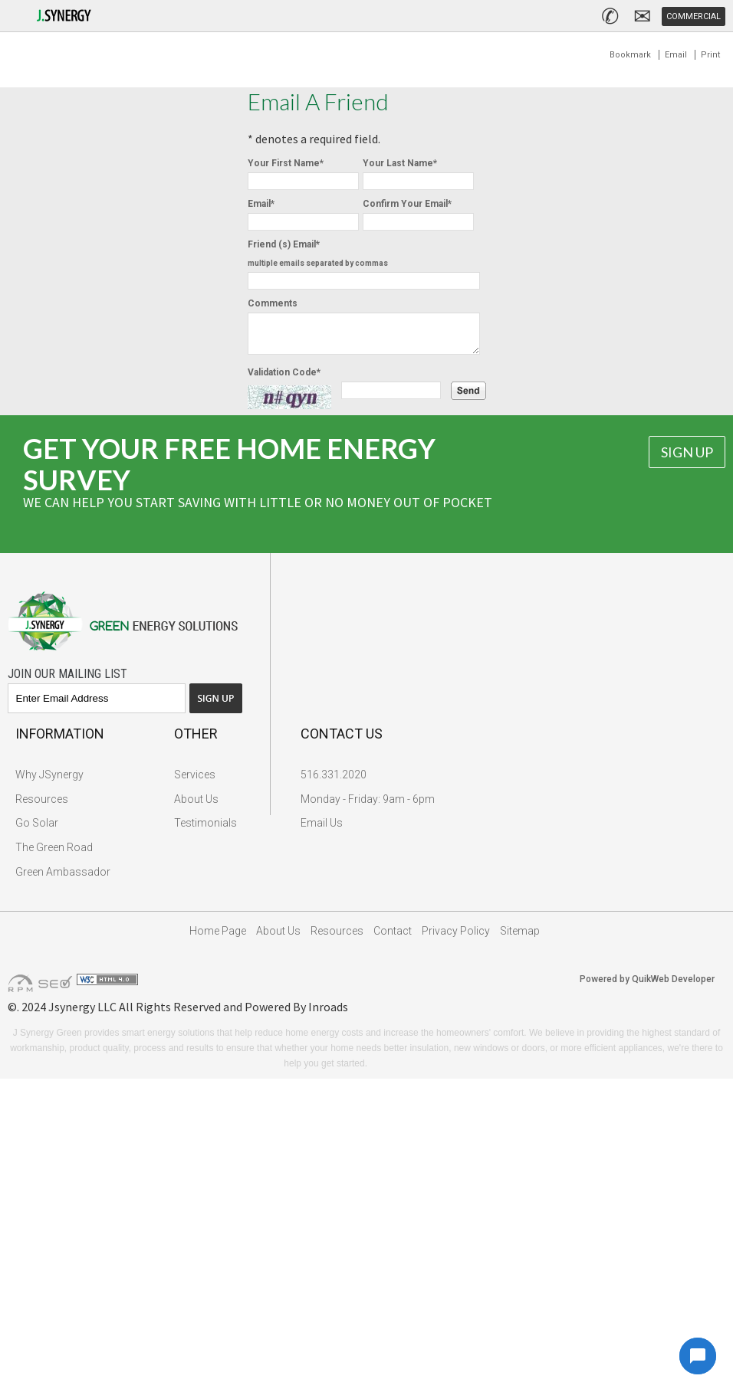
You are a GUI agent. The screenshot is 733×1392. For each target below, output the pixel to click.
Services (194, 781)
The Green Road (54, 854)
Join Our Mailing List (67, 680)
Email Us (322, 830)
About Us (196, 806)
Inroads (328, 1013)
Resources (41, 806)
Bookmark (630, 55)
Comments (272, 303)
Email (676, 55)
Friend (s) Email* (318, 253)
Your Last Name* (400, 163)
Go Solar (36, 830)
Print (710, 55)
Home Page (217, 938)
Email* (261, 203)
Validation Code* (284, 379)
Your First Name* (286, 163)
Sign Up (687, 458)
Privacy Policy (456, 938)
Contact (392, 938)
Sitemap (520, 938)
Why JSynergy (49, 781)
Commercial (693, 16)
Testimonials (205, 830)
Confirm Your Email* (407, 203)
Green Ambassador (62, 879)
